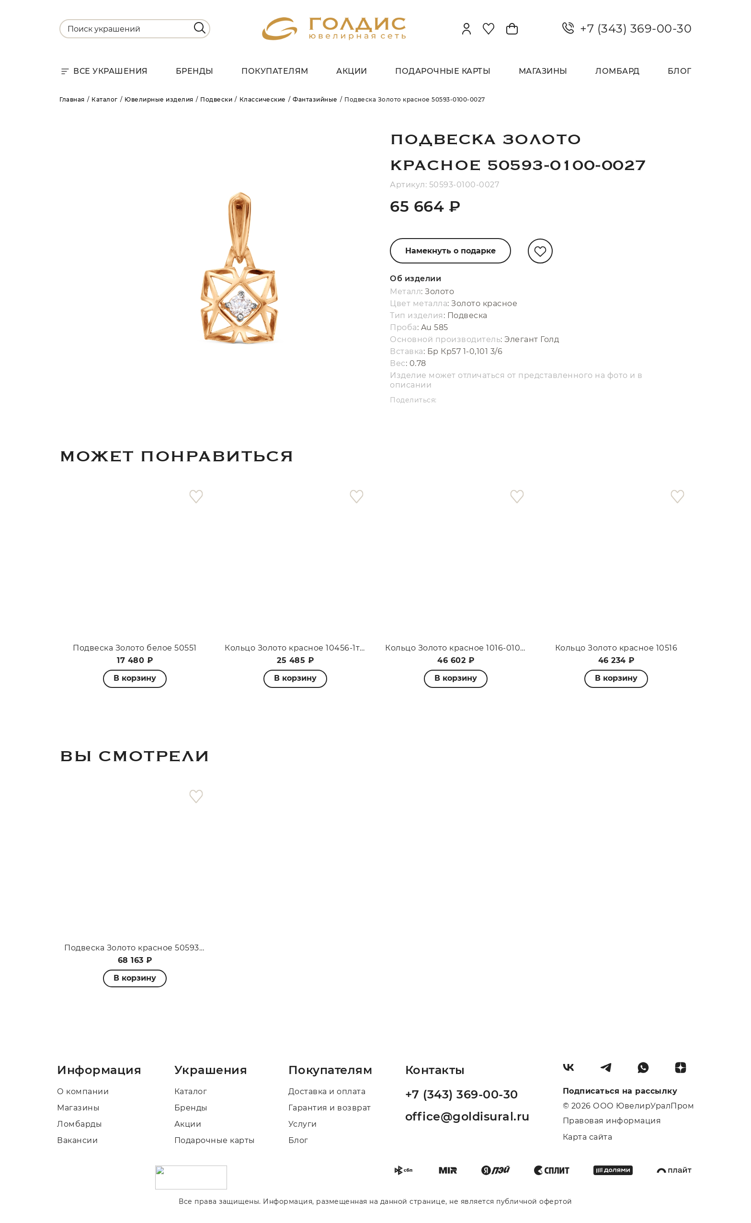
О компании (83, 1091)
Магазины (543, 71)
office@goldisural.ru (467, 1116)
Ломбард (617, 71)
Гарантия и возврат (329, 1107)
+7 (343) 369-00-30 (627, 28)
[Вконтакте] (572, 1071)
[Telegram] (609, 1071)
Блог (680, 71)
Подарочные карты (442, 71)
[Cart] (512, 28)
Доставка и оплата (327, 1091)
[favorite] (196, 497)
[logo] (334, 37)
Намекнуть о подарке (450, 250)
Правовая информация (612, 1120)
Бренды (195, 71)
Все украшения (103, 71)
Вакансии (77, 1140)
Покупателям (274, 71)
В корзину (295, 678)
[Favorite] (488, 28)
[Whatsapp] (647, 1071)
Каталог (190, 1091)
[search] (199, 28)
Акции (351, 71)
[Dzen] (684, 1071)
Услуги (302, 1124)
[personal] (466, 28)
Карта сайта (588, 1137)
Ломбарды (79, 1124)
